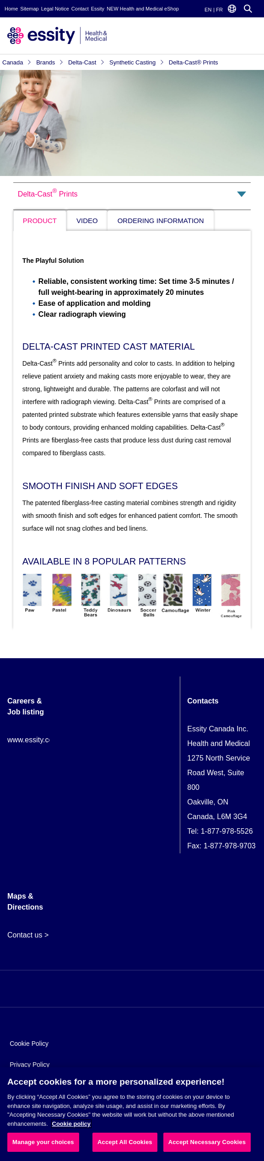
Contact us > (27, 935)
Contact (80, 8)
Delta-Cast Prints (48, 192)
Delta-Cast (86, 62)
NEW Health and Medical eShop (143, 8)
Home (11, 8)
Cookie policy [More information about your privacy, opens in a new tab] (71, 1123)
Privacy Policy (29, 1064)
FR (219, 9)
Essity (97, 8)
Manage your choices (43, 1142)
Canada (17, 62)
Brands (50, 62)
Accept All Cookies (124, 1142)
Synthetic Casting (136, 62)
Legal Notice (55, 8)
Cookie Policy (29, 1043)
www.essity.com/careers (46, 740)
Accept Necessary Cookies (207, 1142)
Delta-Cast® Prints (193, 62)
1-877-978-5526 (227, 831)
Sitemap (29, 8)
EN (208, 9)
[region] (132, 1114)
